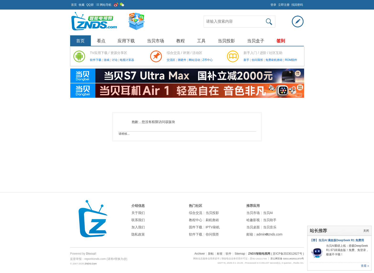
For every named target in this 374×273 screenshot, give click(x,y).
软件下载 (96, 60)
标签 (220, 253)
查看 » (365, 266)
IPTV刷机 (213, 227)
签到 (280, 40)
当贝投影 (226, 40)
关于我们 (138, 213)
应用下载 (126, 40)
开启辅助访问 (268, 3)
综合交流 (195, 213)
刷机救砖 (212, 220)
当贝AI (268, 213)
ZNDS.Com (90, 263)
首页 (74, 4)
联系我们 (138, 220)
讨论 (115, 60)
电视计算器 (127, 60)
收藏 (81, 4)
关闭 (366, 230)
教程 (180, 40)
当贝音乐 (269, 227)
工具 (201, 40)
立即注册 (284, 4)
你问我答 (258, 60)
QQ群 (90, 4)
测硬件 (182, 60)
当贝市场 (155, 40)
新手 (247, 60)
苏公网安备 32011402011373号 (287, 258)
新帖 (211, 253)
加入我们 (138, 227)
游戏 (107, 60)
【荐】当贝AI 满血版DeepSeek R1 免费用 (337, 240)
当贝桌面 (253, 227)
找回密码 (297, 4)
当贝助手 (269, 220)
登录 (273, 4)
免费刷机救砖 (274, 60)
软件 (228, 253)
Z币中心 (207, 60)
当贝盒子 (255, 40)
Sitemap (239, 253)
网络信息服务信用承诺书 (206, 258)
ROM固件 (291, 60)
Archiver (199, 253)
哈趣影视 (253, 220)
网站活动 (195, 60)
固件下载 (195, 227)
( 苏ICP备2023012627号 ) (287, 253)
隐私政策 (138, 234)
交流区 (171, 60)
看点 (101, 40)
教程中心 (195, 220)
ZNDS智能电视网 (259, 253)
